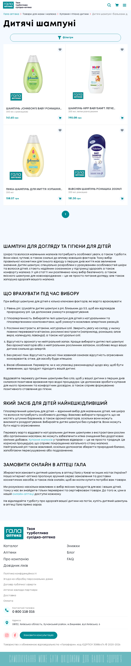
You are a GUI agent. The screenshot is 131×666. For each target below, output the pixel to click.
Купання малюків (41, 440)
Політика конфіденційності (20, 574)
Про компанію (16, 559)
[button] (60, 49)
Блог (71, 552)
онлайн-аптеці (23, 494)
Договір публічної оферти (19, 585)
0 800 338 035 (23, 611)
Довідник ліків (15, 565)
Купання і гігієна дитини (74, 14)
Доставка (9, 596)
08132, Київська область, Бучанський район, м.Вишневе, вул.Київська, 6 (56, 624)
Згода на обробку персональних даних (28, 579)
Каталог (10, 545)
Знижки (73, 545)
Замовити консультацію (39, 635)
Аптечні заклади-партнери (20, 590)
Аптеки (9, 552)
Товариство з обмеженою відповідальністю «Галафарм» (39, 645)
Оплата (8, 601)
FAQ (70, 559)
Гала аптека (11, 14)
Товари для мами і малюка (39, 14)
